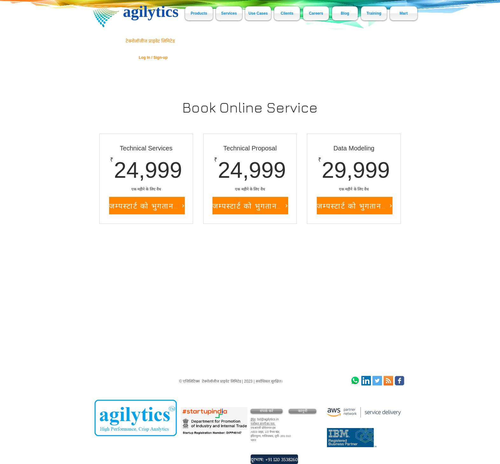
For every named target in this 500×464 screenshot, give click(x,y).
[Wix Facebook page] (399, 380)
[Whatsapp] (355, 380)
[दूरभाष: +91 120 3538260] (274, 459)
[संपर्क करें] (266, 411)
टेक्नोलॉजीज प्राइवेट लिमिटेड (150, 41)
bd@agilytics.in (268, 419)
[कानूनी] (302, 411)
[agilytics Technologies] (377, 380)
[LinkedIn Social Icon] (366, 380)
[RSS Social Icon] (388, 380)
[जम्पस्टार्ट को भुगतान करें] (147, 205)
